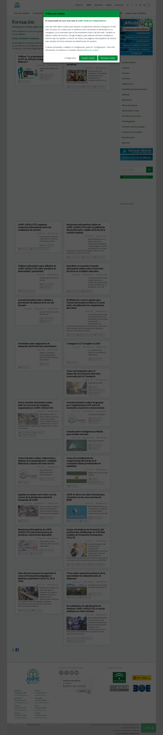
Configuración (70, 58)
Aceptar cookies (88, 58)
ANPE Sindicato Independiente (92, 21)
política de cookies (90, 50)
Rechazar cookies (108, 58)
